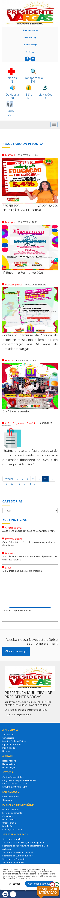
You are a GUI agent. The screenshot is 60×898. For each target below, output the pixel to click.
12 (52, 478)
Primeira (8, 478)
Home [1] (30, 52)
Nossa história (9, 760)
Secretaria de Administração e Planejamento (23, 842)
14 (12, 484)
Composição (8, 737)
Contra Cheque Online (13, 777)
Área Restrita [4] (30, 30)
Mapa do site (8, 747)
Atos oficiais (8, 734)
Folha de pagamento (12, 812)
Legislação (7, 826)
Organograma (9, 822)
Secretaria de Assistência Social (17, 852)
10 (39, 478)
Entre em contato (10, 796)
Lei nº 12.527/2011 (10, 809)
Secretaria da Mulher (12, 839)
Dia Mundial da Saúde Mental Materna (22, 570)
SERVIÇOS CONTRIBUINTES (14, 787)
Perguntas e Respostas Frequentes (19, 780)
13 (5, 484)
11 (45, 478)
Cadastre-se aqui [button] (16, 651)
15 (18, 484)
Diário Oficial (8, 819)
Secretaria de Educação (13, 859)
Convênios (7, 816)
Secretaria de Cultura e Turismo (17, 855)
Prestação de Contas (12, 829)
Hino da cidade (9, 764)
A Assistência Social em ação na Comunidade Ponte (29, 530)
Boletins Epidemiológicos (14, 741)
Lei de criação (8, 767)
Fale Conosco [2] (30, 44)
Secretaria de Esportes (13, 862)
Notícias (6, 751)
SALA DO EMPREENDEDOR (14, 783)
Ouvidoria (7, 799)
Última (32, 484)
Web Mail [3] (30, 37)
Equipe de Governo (11, 744)
